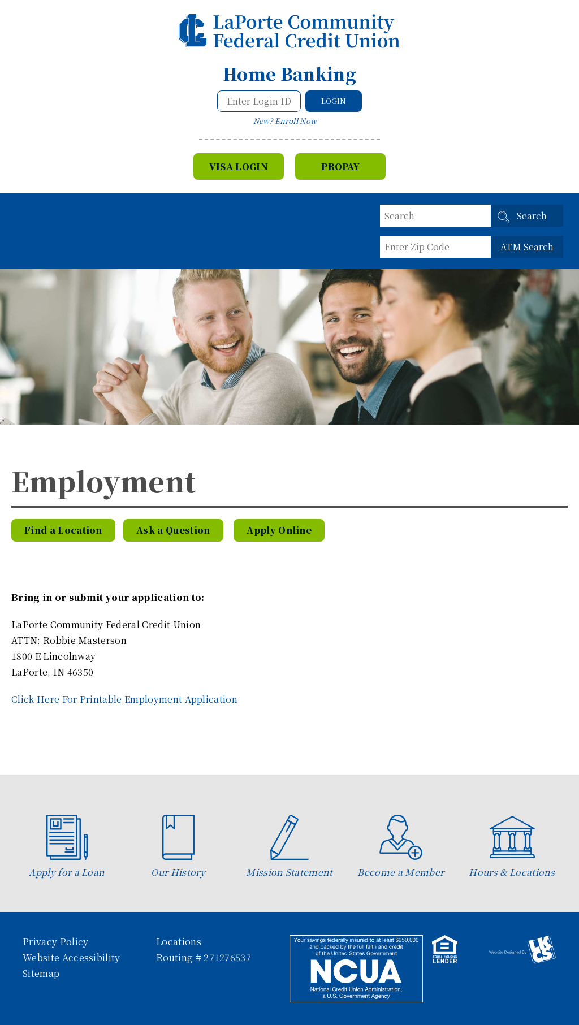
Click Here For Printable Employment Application (124, 699)
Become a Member (400, 847)
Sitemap (41, 973)
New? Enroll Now (285, 120)
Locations (178, 941)
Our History (178, 847)
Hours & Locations (512, 847)
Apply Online (279, 530)
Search (532, 215)
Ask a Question (173, 530)
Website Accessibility (71, 957)
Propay (340, 166)
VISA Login (238, 166)
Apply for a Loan (67, 847)
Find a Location (63, 530)
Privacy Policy (55, 941)
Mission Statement (289, 847)
